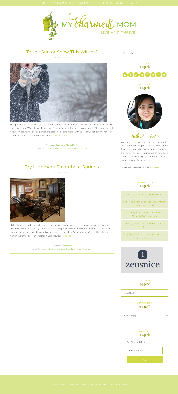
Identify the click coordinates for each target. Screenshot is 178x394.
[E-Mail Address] (145, 350)
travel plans (76, 148)
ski (72, 249)
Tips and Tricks (72, 145)
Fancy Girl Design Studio (115, 384)
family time (55, 249)
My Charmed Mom (89, 26)
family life (46, 249)
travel (69, 148)
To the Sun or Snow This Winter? (62, 51)
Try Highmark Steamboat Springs (62, 166)
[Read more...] (60, 135)
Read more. (156, 167)
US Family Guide (85, 249)
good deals (65, 249)
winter (84, 148)
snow (57, 148)
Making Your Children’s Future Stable (144, 194)
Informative (60, 145)
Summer (63, 148)
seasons (51, 148)
